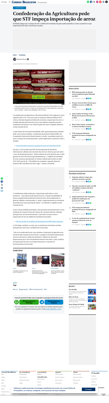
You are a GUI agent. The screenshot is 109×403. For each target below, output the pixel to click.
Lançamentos (58, 383)
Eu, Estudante (24, 372)
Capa (2, 374)
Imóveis (39, 382)
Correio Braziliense (8, 372)
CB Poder (93, 382)
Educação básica (23, 374)
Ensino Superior (23, 377)
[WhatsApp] (88, 2)
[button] (66, 390)
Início (15, 55)
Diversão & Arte (5, 391)
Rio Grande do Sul (36, 289)
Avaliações (75, 383)
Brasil (2, 383)
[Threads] (106, 2)
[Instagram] (97, 2)
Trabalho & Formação (24, 380)
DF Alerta (93, 376)
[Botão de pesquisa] (9, 2)
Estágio (21, 383)
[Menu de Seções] (4, 2)
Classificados (42, 377)
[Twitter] (94, 2)
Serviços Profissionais (42, 393)
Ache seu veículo (77, 374)
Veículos (39, 385)
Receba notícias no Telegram (54, 302)
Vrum (75, 372)
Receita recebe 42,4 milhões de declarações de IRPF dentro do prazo (39, 221)
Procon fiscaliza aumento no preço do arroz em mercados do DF (38, 146)
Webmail (39, 374)
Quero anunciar (40, 379)
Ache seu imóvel (59, 374)
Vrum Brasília (94, 384)
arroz (16, 289)
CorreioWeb (41, 372)
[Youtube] (100, 2)
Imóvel (58, 372)
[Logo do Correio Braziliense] (24, 2)
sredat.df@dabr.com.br (53, 309)
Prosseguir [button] (88, 389)
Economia (22, 55)
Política (3, 380)
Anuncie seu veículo (77, 377)
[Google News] (103, 2)
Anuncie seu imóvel (59, 377)
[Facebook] (91, 2)
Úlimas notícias (76, 380)
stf (46, 289)
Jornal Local (94, 379)
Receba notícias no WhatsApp (29, 302)
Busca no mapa (58, 380)
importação (24, 289)
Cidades (3, 377)
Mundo (3, 389)
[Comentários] (2, 192)
